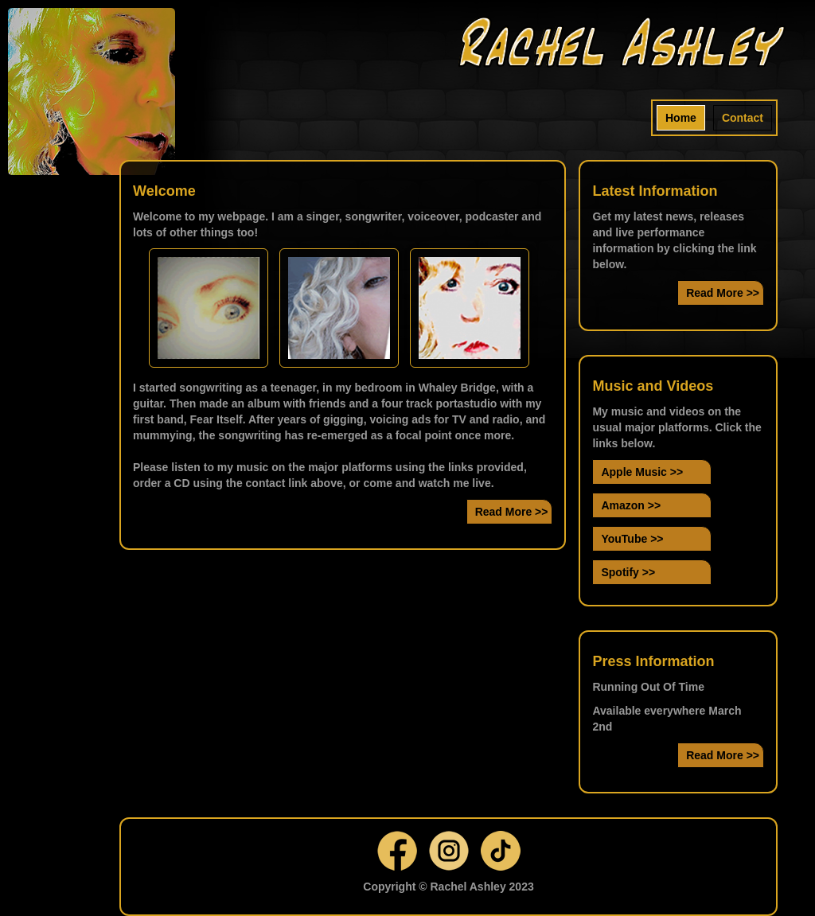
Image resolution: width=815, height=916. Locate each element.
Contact (742, 117)
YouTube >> (632, 538)
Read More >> (511, 511)
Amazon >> (631, 505)
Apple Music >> (642, 472)
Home (680, 117)
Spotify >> (628, 572)
